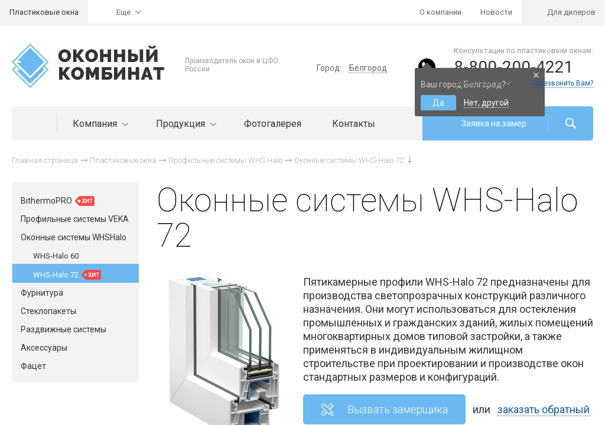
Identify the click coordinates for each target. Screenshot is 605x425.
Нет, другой (486, 102)
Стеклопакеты (48, 311)
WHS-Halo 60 (56, 255)
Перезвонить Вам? (562, 83)
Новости (496, 12)
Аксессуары (44, 347)
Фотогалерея (272, 123)
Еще (123, 12)
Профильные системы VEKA (75, 219)
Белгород (368, 68)
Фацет (33, 366)
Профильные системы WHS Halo (225, 160)
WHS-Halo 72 (67, 275)
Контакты (353, 123)
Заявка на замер (493, 123)
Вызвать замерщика (397, 409)
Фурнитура (42, 293)
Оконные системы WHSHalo (73, 237)
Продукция (184, 123)
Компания (99, 123)
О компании (440, 12)
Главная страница (45, 160)
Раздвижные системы (63, 329)
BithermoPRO (58, 201)
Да (438, 102)
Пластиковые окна (44, 12)
